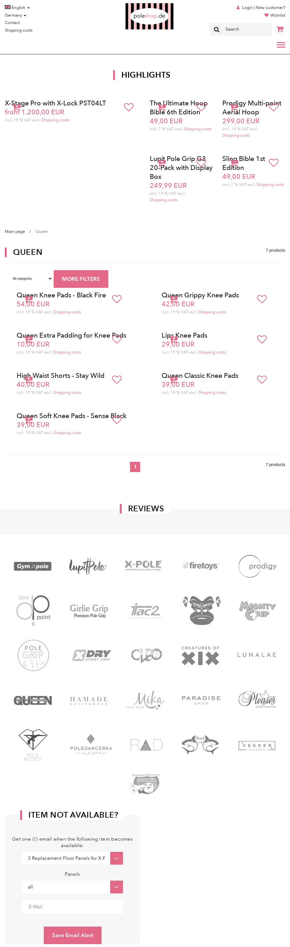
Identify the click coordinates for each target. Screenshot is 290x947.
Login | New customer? (263, 8)
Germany (15, 15)
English (17, 8)
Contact (12, 23)
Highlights (146, 75)
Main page (15, 231)
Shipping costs (19, 30)
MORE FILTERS (81, 279)
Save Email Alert (72, 935)
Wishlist (278, 15)
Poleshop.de (134, 5)
